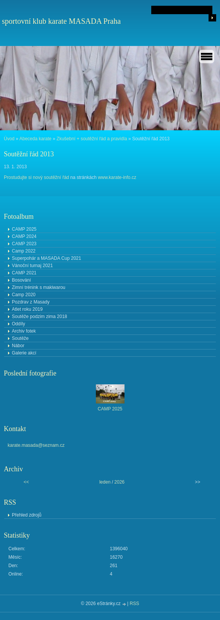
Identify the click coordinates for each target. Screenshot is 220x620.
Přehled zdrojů (26, 515)
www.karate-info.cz (117, 177)
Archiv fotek (24, 331)
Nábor (18, 345)
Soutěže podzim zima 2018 (39, 316)
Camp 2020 (24, 294)
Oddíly (18, 323)
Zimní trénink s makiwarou (38, 287)
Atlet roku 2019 (27, 309)
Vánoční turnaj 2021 (32, 265)
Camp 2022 (24, 251)
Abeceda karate (35, 138)
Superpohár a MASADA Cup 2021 (46, 258)
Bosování (21, 280)
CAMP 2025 (24, 229)
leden (104, 482)
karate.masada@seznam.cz (36, 445)
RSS (134, 603)
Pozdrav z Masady (31, 302)
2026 (119, 482)
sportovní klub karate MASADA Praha (61, 21)
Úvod (9, 138)
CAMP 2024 (24, 236)
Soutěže (20, 338)
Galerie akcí (24, 353)
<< (26, 482)
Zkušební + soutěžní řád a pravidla (92, 138)
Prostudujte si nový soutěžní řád (37, 177)
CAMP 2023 (24, 243)
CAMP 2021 (24, 273)
